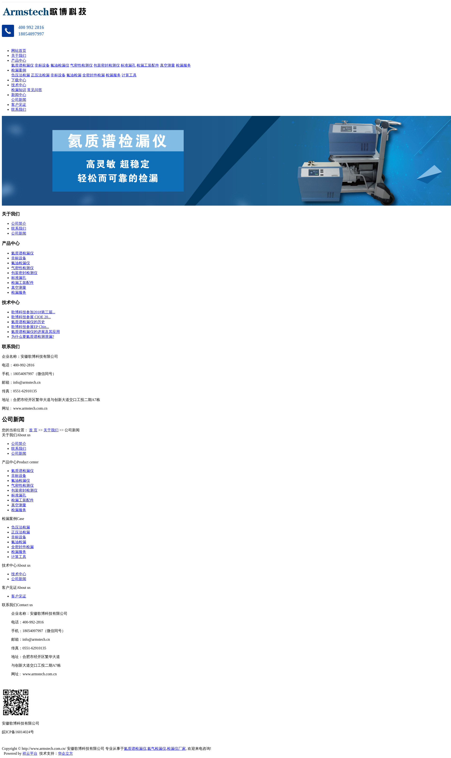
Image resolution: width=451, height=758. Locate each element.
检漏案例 (18, 70)
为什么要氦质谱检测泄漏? (32, 337)
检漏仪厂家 (176, 749)
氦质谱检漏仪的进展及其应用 (35, 332)
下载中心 (18, 80)
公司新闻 (18, 100)
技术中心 (18, 85)
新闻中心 (18, 95)
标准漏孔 (128, 65)
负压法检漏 (20, 75)
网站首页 (18, 51)
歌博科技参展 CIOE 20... (31, 317)
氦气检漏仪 (156, 749)
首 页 (33, 430)
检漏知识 (18, 90)
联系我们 (18, 109)
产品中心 (18, 60)
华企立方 (65, 753)
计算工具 (129, 75)
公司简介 (18, 223)
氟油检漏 (73, 75)
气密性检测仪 (81, 65)
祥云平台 (29, 753)
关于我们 (18, 55)
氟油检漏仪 (60, 65)
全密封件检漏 (93, 75)
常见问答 (34, 90)
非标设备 (42, 65)
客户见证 (18, 105)
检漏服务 (183, 65)
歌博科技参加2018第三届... (33, 312)
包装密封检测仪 (107, 65)
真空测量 (167, 65)
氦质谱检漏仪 (22, 65)
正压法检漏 (40, 75)
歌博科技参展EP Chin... (30, 327)
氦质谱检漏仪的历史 (28, 322)
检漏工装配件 (148, 65)
